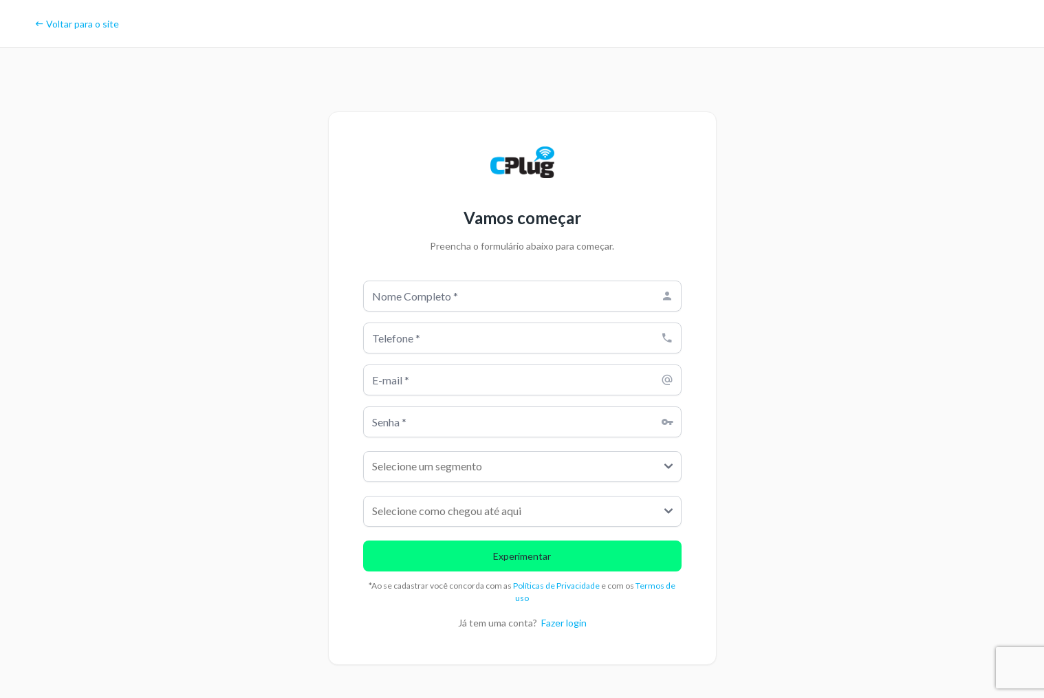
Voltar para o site (76, 24)
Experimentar (522, 556)
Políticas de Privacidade (557, 585)
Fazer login (564, 623)
